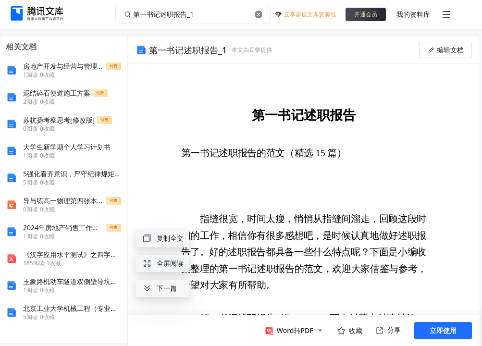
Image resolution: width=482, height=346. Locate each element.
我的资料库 (413, 14)
